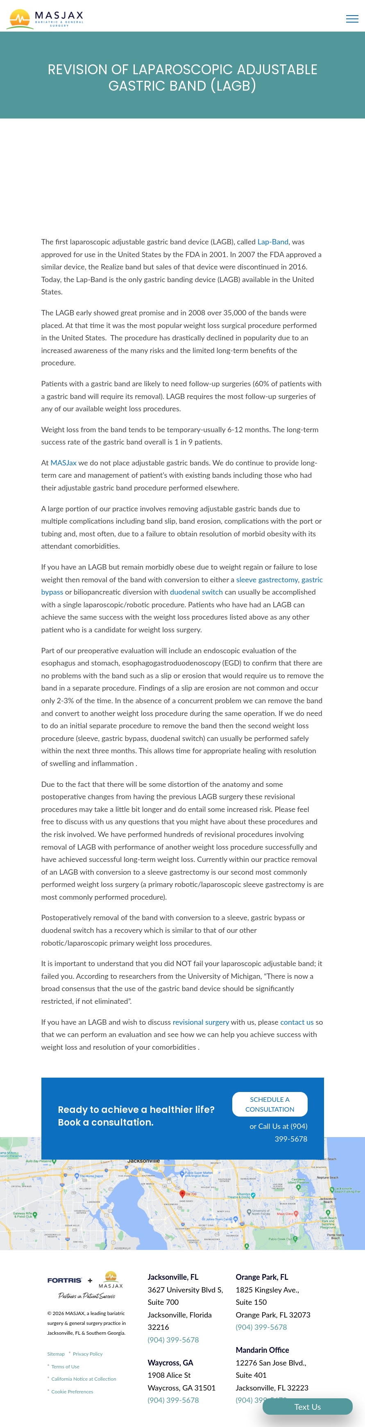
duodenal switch (196, 591)
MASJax (63, 462)
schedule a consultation (270, 1104)
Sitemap (56, 1354)
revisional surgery (201, 1021)
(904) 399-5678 (173, 1339)
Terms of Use (65, 1366)
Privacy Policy (87, 1354)
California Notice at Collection (84, 1379)
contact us (296, 1021)
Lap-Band (273, 241)
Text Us (308, 1406)
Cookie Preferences (72, 1391)
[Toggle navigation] (352, 18)
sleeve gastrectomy (267, 579)
